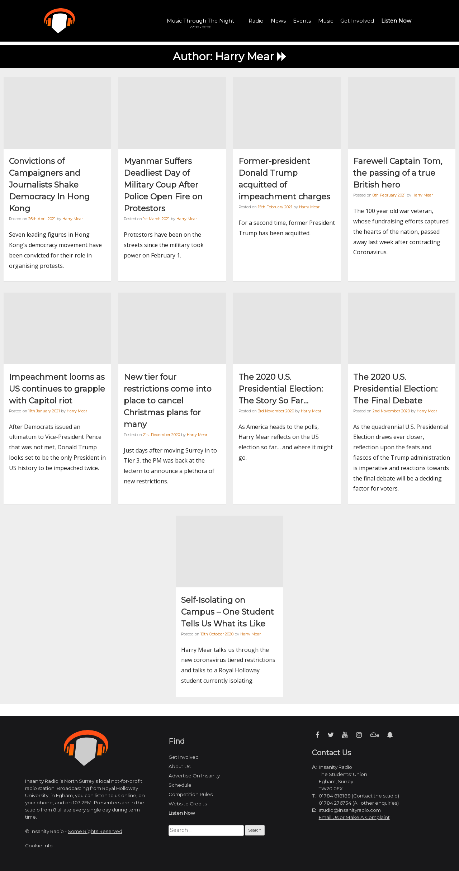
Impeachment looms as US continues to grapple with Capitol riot (57, 389)
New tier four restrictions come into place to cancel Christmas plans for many (168, 400)
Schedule (180, 785)
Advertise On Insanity (194, 775)
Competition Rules (191, 794)
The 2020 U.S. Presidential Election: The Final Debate (395, 389)
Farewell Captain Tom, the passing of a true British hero (398, 173)
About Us (179, 766)
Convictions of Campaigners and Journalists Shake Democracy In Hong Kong (49, 184)
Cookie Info (39, 845)
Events (302, 21)
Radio (256, 21)
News (278, 21)
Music (325, 21)
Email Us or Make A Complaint (354, 817)
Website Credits (188, 803)
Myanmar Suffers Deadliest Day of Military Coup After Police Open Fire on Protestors (163, 184)
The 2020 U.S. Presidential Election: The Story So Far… (280, 389)
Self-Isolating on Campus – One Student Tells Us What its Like (227, 612)
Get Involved (357, 21)
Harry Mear (72, 219)
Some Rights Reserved (95, 831)
